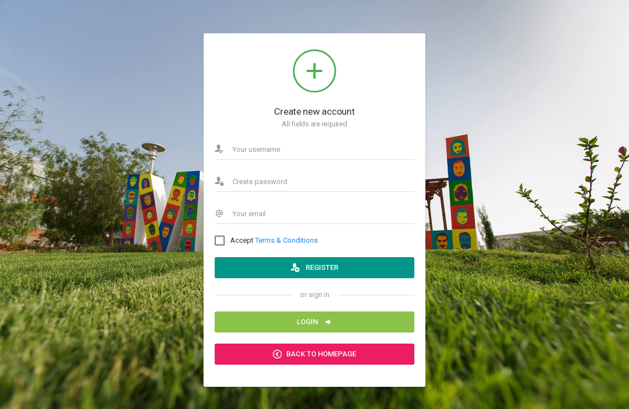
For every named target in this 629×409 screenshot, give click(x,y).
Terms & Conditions (286, 240)
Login (315, 322)
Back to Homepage (314, 354)
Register (314, 267)
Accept (266, 241)
